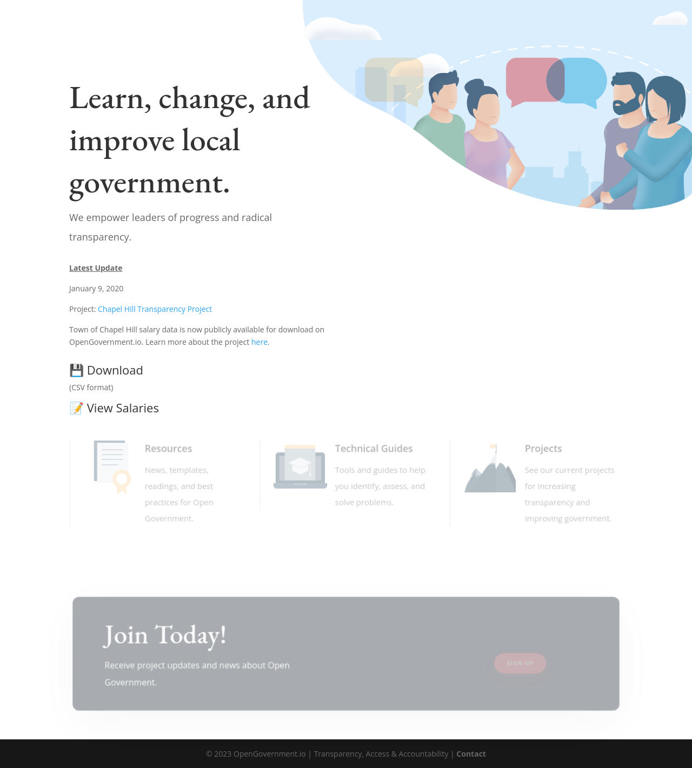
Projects (542, 448)
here (259, 342)
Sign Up (521, 663)
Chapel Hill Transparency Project (155, 309)
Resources (167, 448)
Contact (471, 754)
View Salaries (114, 407)
